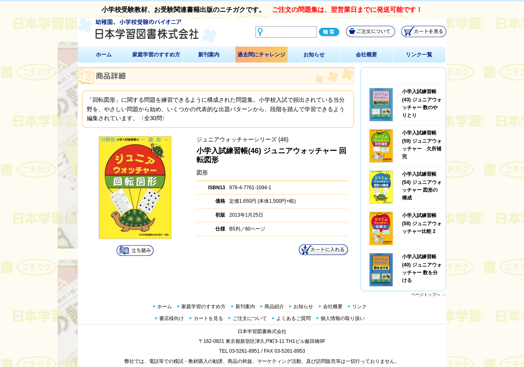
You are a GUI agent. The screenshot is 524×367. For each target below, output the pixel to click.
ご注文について (250, 318)
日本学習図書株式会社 (262, 331)
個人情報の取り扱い (343, 318)
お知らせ (314, 54)
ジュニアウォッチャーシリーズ (236, 139)
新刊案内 (208, 54)
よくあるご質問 (293, 318)
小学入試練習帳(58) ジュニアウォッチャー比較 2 (422, 223)
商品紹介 (274, 306)
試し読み (135, 250)
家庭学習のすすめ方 (156, 54)
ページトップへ (425, 294)
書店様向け (171, 318)
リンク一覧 (419, 54)
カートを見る (208, 318)
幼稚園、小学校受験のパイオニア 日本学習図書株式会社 (147, 30)
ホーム (104, 54)
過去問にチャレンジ (261, 54)
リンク (359, 306)
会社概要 (366, 54)
